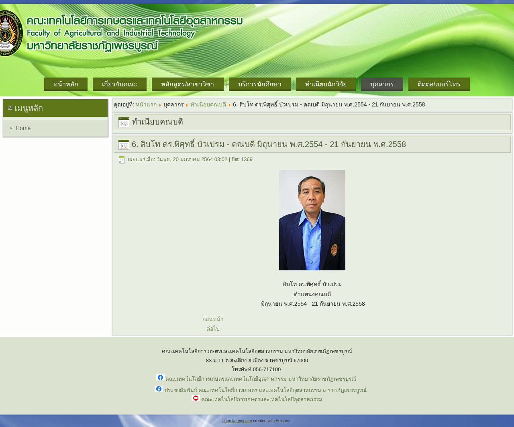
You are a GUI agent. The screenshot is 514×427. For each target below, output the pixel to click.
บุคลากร (382, 84)
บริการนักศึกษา (259, 84)
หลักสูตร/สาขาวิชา (187, 84)
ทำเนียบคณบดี (208, 104)
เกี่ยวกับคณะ (119, 84)
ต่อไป (213, 328)
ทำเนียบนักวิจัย (326, 84)
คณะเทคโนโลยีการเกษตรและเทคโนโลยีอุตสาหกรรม (261, 399)
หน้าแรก (146, 104)
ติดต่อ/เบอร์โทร (439, 84)
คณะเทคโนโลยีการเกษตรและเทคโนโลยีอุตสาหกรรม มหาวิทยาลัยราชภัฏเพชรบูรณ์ (260, 379)
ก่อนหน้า (213, 319)
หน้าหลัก (65, 84)
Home (23, 128)
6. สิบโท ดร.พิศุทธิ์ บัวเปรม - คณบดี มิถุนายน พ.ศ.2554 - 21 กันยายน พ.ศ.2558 (269, 144)
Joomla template (237, 421)
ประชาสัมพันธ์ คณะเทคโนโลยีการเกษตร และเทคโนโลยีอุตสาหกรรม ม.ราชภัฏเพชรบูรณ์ (266, 390)
